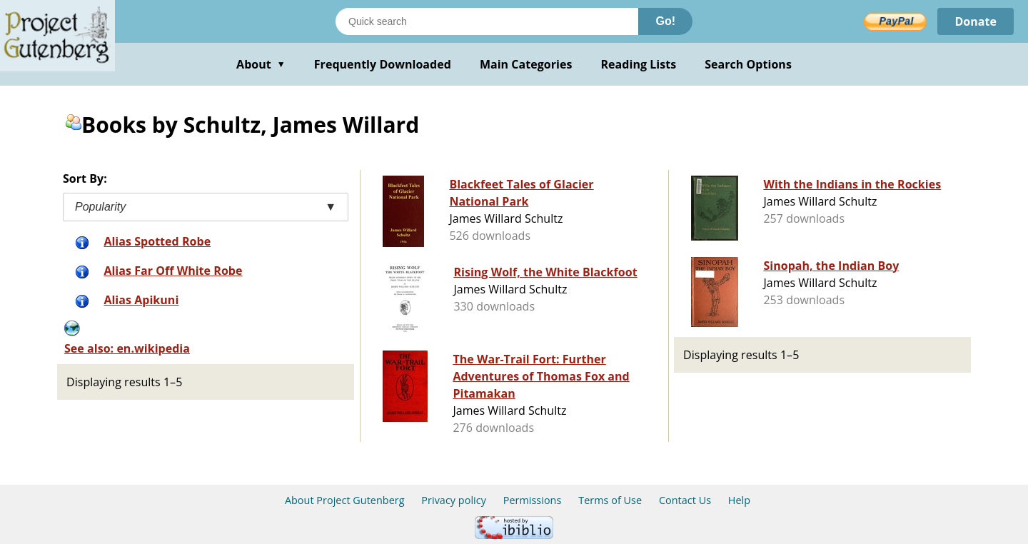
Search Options (748, 64)
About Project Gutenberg (345, 500)
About (261, 64)
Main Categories (526, 64)
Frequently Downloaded (382, 64)
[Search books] (487, 21)
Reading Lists (639, 64)
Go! (665, 21)
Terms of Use (610, 500)
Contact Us (685, 500)
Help (739, 500)
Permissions (532, 500)
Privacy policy (453, 500)
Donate (975, 21)
